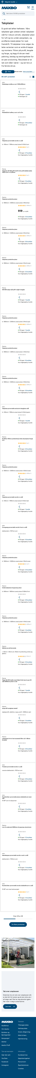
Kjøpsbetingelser (24, 1058)
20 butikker (28, 600)
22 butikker (28, 272)
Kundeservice (22, 1055)
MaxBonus (5, 1026)
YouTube (4, 1058)
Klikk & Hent (22, 1035)
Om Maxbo (5, 1029)
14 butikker (28, 868)
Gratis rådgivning (24, 1032)
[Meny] (32, 8)
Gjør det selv (6, 1055)
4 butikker (28, 630)
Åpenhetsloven (23, 1065)
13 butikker (28, 898)
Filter (8, 72)
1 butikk (27, 94)
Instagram (5, 1065)
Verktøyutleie (22, 1028)
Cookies (21, 1069)
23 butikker (28, 570)
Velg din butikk (11, 2)
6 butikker (28, 360)
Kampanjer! (6, 1038)
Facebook (5, 1062)
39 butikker (28, 123)
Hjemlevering (22, 1039)
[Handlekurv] (28, 7)
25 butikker (28, 390)
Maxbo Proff (6, 1045)
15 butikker (28, 837)
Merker (4, 1042)
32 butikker (28, 211)
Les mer (10, 1006)
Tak (4, 19)
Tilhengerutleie (23, 1025)
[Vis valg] (28, 72)
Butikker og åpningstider (6, 1033)
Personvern (22, 1062)
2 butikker (28, 721)
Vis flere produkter (18, 924)
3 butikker (28, 181)
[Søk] (18, 13)
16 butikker (28, 540)
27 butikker (28, 153)
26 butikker (28, 241)
